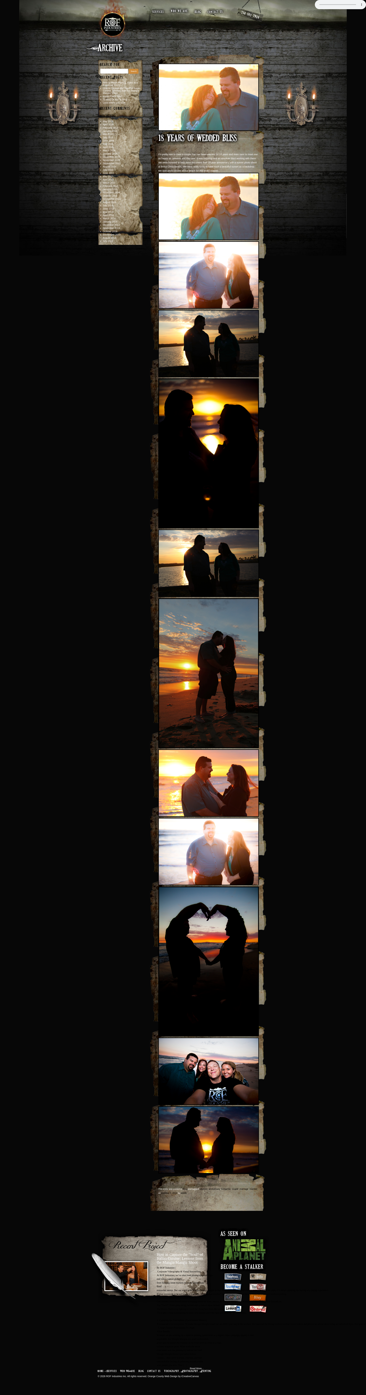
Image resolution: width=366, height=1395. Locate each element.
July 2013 (108, 241)
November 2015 (111, 160)
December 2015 (111, 157)
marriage (244, 1189)
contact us (215, 12)
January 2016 (110, 153)
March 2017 (109, 134)
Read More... (197, 1368)
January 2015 (110, 189)
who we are (179, 11)
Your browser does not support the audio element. (340, 4)
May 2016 (108, 144)
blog (198, 12)
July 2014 (108, 205)
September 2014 (112, 199)
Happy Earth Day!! (112, 96)
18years (203, 1189)
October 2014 (110, 196)
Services (112, 1371)
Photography (190, 1371)
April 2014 (108, 215)
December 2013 (111, 225)
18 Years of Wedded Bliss (197, 138)
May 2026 (108, 121)
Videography (171, 1371)
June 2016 (108, 141)
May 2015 (108, 176)
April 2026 (108, 124)
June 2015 (108, 173)
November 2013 (111, 228)
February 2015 (110, 186)
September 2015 (112, 163)
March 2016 (109, 150)
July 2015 (108, 170)
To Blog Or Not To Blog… (116, 99)
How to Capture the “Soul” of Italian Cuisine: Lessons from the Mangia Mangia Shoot (121, 91)
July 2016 (108, 137)
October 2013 (110, 231)
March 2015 (109, 183)
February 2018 (110, 128)
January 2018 (110, 131)
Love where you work (114, 103)
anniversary (214, 1189)
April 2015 (108, 179)
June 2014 (108, 209)
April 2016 (108, 147)
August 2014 (109, 202)
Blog (185, 1189)
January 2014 (110, 221)
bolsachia (226, 1189)
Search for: (110, 65)
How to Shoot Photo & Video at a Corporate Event (120, 84)
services (158, 12)
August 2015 (109, 166)
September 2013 (112, 234)
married (253, 1189)
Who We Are (127, 1371)
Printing (206, 1371)
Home (101, 1371)
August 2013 (109, 238)
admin (184, 1193)
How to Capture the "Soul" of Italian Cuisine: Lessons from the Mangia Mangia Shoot (180, 1259)
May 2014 (108, 212)
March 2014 (109, 218)
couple (235, 1189)
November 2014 (111, 192)
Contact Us (154, 1371)
